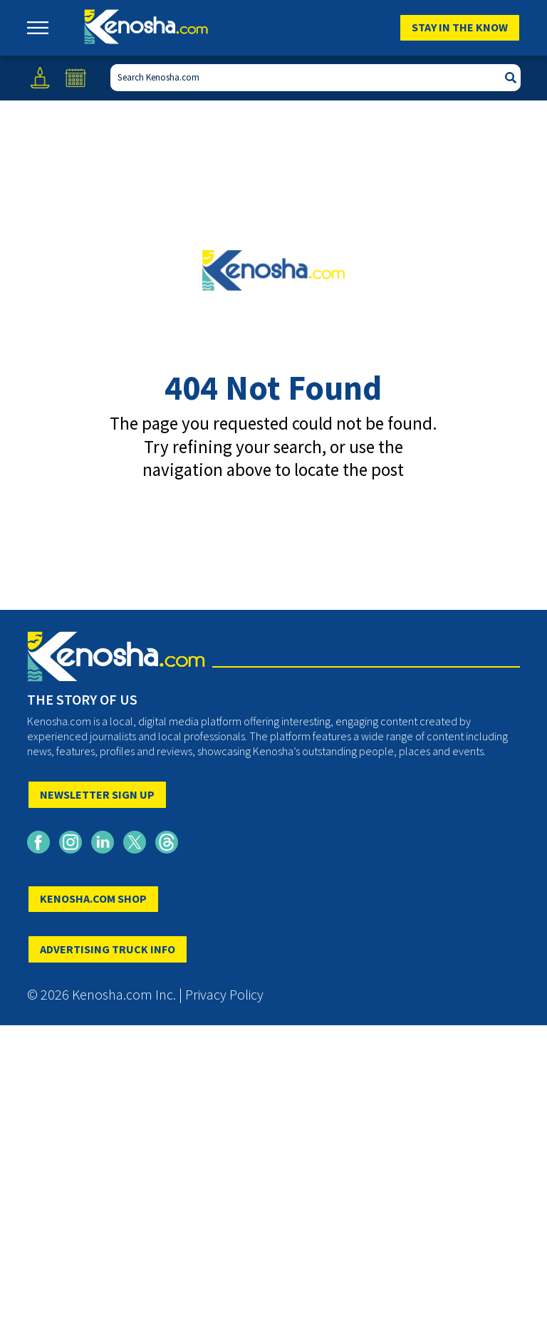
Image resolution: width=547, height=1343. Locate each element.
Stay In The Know (460, 27)
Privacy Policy (224, 994)
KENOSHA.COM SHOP (93, 898)
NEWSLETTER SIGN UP (97, 794)
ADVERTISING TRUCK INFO (107, 949)
